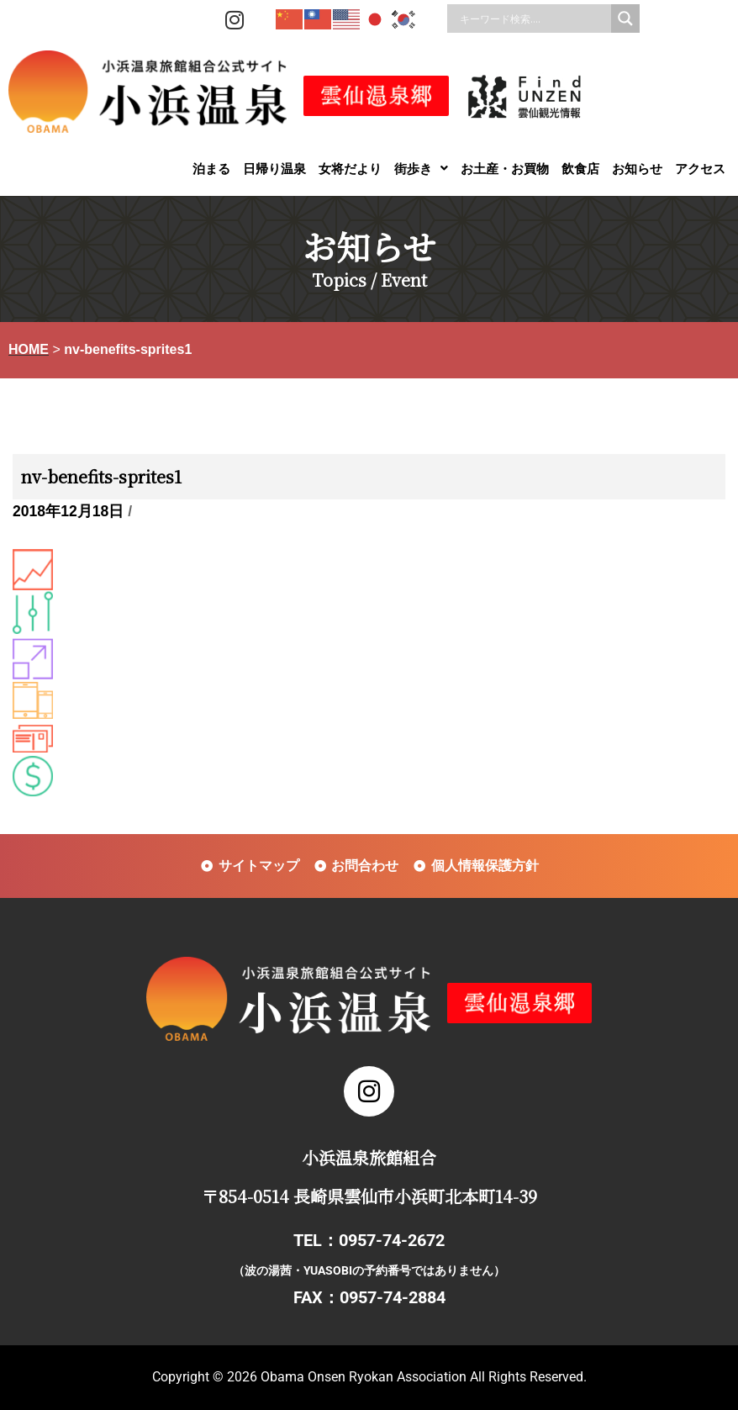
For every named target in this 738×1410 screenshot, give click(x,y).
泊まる (211, 168)
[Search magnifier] (625, 18)
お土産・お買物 (505, 168)
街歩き (421, 168)
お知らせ (637, 168)
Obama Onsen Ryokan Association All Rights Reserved (422, 1377)
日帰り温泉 (274, 168)
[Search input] (533, 18)
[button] (421, 168)
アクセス (700, 168)
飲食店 (580, 168)
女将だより (350, 168)
